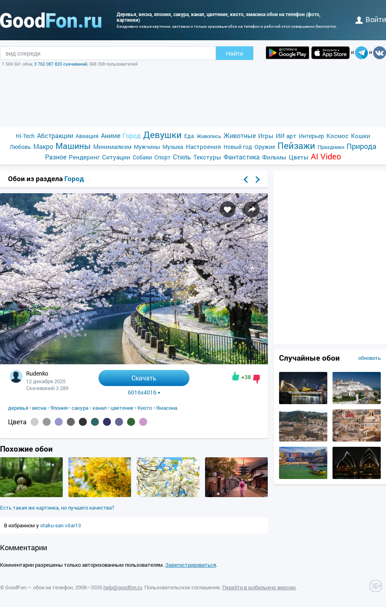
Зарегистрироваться (190, 564)
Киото (145, 407)
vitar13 (73, 525)
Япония (59, 407)
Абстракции (55, 135)
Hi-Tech (25, 136)
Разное (55, 157)
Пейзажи (296, 145)
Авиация (87, 136)
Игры (265, 136)
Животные (240, 135)
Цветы (298, 157)
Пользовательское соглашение (182, 587)
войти (370, 19)
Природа (361, 146)
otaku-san (52, 525)
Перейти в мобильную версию (259, 587)
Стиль (182, 157)
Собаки (142, 157)
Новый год (238, 147)
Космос (337, 136)
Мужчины (147, 147)
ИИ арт (286, 136)
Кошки (360, 136)
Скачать (143, 378)
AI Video (326, 156)
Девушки (162, 134)
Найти (234, 53)
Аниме (110, 135)
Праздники (331, 147)
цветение (122, 407)
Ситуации (116, 157)
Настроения (203, 146)
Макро (43, 146)
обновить (369, 358)
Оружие (265, 147)
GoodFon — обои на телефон (39, 587)
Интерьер (311, 136)
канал (99, 407)
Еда (189, 136)
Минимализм (112, 146)
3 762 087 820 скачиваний (60, 64)
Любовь (20, 147)
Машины (73, 146)
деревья (18, 407)
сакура (80, 407)
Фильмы (274, 157)
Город (132, 135)
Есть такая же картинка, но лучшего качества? (57, 507)
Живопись (209, 136)
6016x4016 (144, 392)
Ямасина (166, 407)
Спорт (162, 157)
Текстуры (207, 157)
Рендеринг (84, 157)
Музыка (172, 147)
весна (39, 407)
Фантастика (242, 157)
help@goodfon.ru (122, 587)
